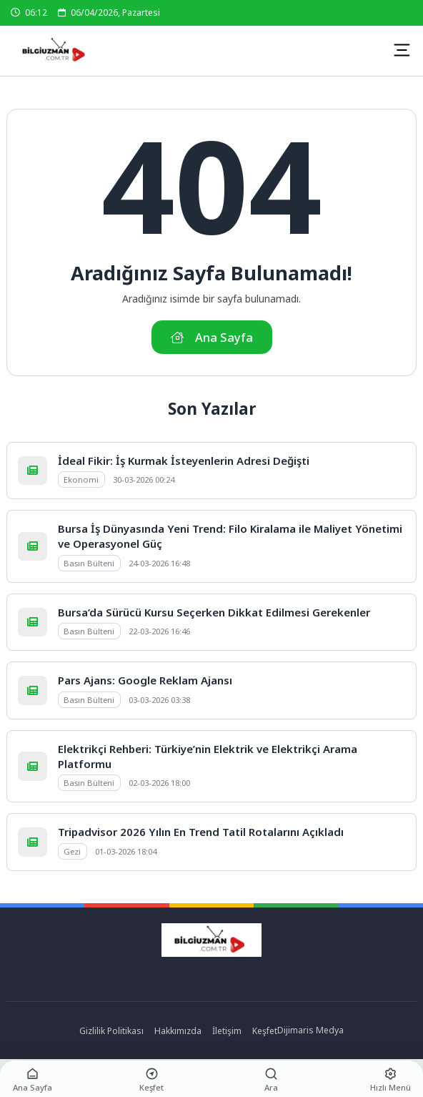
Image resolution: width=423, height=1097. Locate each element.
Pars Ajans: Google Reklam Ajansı (145, 680)
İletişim (227, 1031)
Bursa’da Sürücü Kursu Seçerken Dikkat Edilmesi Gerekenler (214, 612)
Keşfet (264, 1031)
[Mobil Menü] (401, 50)
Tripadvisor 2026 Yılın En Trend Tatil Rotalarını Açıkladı (201, 832)
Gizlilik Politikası (111, 1031)
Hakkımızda (177, 1031)
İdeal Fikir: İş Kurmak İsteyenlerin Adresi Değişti (183, 460)
